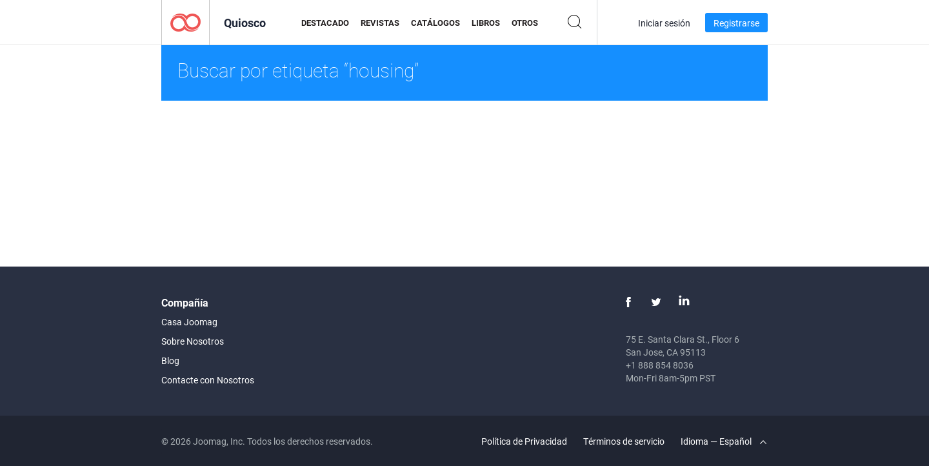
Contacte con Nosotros (207, 380)
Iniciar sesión (664, 23)
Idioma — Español (723, 441)
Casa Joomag (189, 322)
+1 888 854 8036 (660, 365)
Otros (525, 22)
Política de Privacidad (524, 441)
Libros (486, 22)
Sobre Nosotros (192, 341)
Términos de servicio (623, 441)
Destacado (325, 22)
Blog (170, 360)
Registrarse (736, 23)
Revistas (380, 22)
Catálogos (435, 22)
